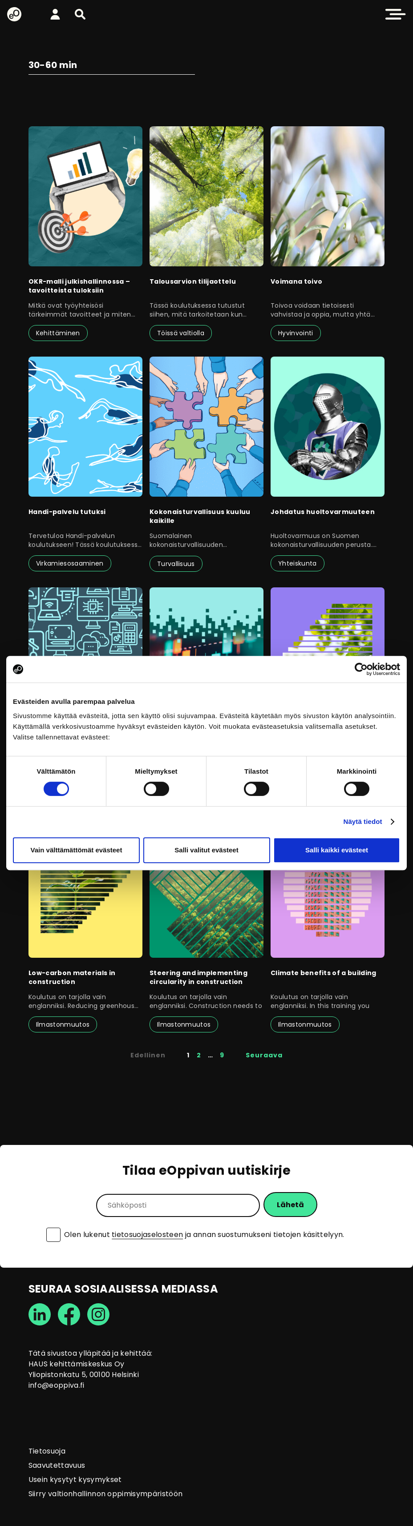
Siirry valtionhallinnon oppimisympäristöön (105, 1494)
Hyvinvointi (295, 333)
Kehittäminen (58, 333)
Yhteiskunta (297, 563)
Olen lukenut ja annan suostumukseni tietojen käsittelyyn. (204, 1234)
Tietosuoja (46, 1451)
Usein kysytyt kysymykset (75, 1479)
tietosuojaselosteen (147, 1234)
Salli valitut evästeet (206, 850)
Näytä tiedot (363, 821)
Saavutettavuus (56, 1465)
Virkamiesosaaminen (70, 563)
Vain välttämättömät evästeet (76, 850)
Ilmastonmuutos (62, 1024)
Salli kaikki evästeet (336, 850)
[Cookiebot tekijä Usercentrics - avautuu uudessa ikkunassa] (361, 669)
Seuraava (264, 1055)
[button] (80, 14)
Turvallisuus (176, 563)
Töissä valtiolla (180, 333)
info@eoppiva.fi (56, 1385)
